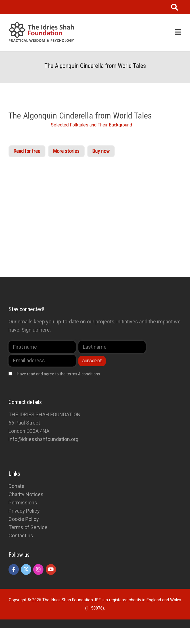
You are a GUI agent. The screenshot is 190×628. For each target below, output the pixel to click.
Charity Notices (26, 494)
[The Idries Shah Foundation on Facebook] (14, 569)
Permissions (23, 503)
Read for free (27, 151)
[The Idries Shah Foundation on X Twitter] (26, 569)
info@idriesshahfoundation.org (43, 439)
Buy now (101, 151)
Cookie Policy (24, 519)
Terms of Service (28, 527)
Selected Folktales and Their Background (91, 125)
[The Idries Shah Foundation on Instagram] (38, 569)
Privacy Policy (24, 511)
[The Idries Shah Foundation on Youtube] (51, 569)
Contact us (21, 535)
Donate (16, 486)
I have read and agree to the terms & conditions (58, 374)
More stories (66, 151)
